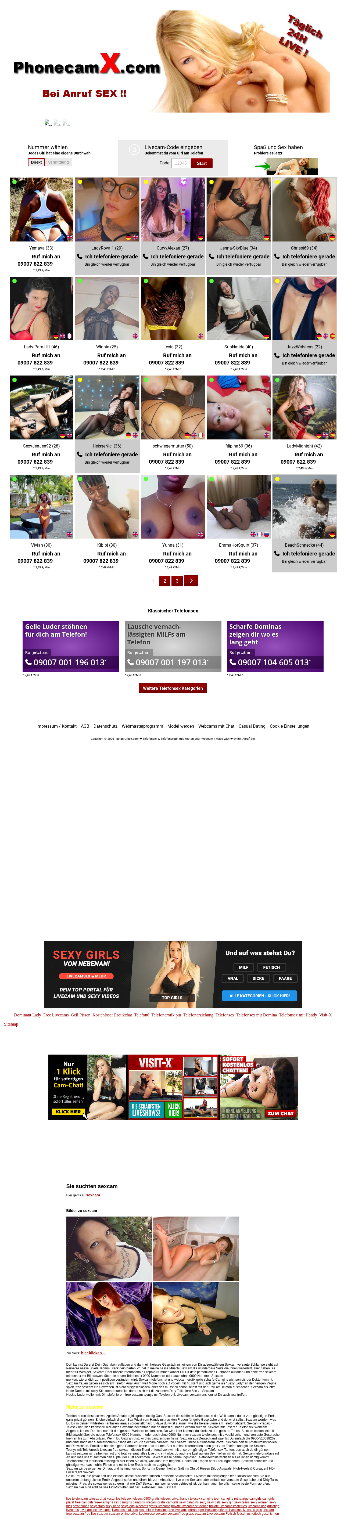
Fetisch (231, 1514)
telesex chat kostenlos (104, 1498)
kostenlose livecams (153, 1510)
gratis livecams (159, 1506)
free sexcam (75, 1514)
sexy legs (128, 1506)
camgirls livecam (145, 1502)
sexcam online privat (123, 1514)
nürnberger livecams (203, 1510)
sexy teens (241, 1502)
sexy (203, 1502)
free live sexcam (96, 1514)
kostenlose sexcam (153, 1514)
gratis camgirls (167, 1502)
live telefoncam (77, 1498)
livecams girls (252, 1510)
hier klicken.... (93, 1353)
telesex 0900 (141, 1498)
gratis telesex (161, 1498)
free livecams (178, 1510)
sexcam (93, 1195)
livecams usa (257, 1506)
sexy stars (97, 1506)
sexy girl (227, 1502)
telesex (126, 1498)
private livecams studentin (189, 1506)
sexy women (259, 1502)
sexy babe (113, 1506)
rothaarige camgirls (247, 1498)
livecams (141, 1506)
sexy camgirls (189, 1502)
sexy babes (81, 1506)
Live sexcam (216, 1514)
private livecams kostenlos (228, 1506)
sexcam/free (176, 1514)
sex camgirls (123, 1502)
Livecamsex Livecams (95, 1510)
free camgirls (84, 1502)
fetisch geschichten (265, 1514)
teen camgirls (223, 1498)
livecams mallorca (125, 1510)
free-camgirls (103, 1502)
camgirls (207, 1498)
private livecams (230, 1510)
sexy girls (214, 1502)
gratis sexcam (196, 1514)
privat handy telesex (185, 1498)
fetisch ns (244, 1514)
